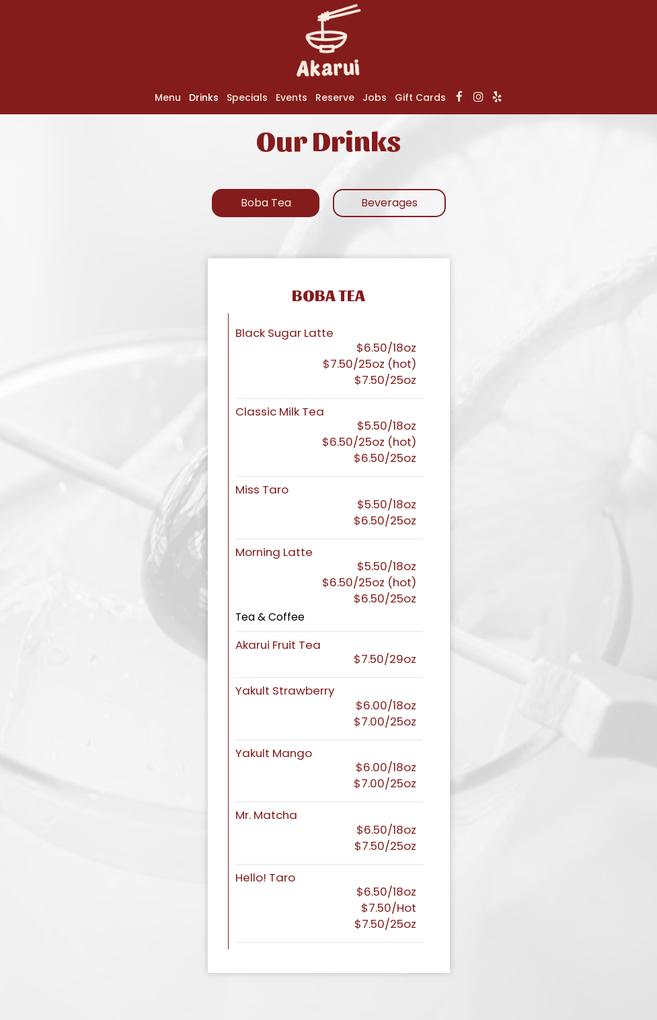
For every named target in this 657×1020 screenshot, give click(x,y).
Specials (247, 97)
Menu (168, 97)
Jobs (374, 97)
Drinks (204, 97)
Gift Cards (420, 97)
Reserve (334, 97)
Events (291, 97)
